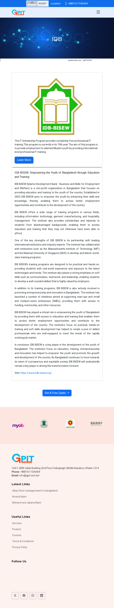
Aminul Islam (19, 496)
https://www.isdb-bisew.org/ (36, 372)
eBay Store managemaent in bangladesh (35, 490)
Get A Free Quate (57, 393)
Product (16, 529)
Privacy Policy (19, 547)
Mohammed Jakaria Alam (26, 502)
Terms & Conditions (23, 541)
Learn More (24, 160)
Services (17, 523)
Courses (16, 535)
